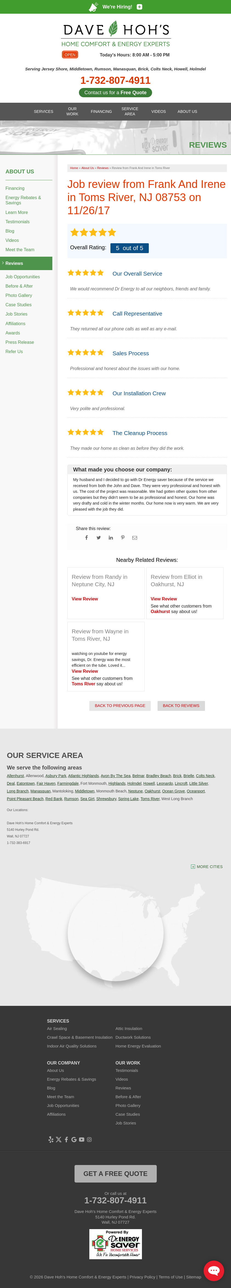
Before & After (19, 286)
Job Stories (16, 314)
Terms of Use (171, 1277)
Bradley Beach (158, 776)
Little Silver (198, 783)
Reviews (14, 263)
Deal (11, 783)
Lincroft (181, 783)
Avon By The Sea (115, 776)
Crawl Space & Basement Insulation (80, 1037)
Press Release (19, 342)
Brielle (189, 776)
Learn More (16, 212)
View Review (85, 599)
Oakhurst (160, 611)
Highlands (117, 783)
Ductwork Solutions (133, 1037)
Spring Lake (128, 799)
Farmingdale (68, 783)
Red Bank (53, 799)
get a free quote (115, 1173)
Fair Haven (46, 783)
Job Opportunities (22, 276)
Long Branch (17, 791)
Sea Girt (87, 799)
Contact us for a (115, 92)
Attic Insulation (129, 1028)
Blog (9, 231)
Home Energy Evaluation (138, 1046)
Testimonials (17, 221)
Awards (12, 333)
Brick (177, 776)
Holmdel (134, 783)
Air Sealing (57, 1028)
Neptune (135, 791)
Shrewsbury (106, 799)
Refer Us (14, 351)
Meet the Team (20, 249)
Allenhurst (15, 776)
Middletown (85, 791)
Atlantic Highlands (83, 776)
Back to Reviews (181, 705)
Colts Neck (205, 776)
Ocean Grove (173, 791)
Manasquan (40, 791)
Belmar (138, 776)
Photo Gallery (18, 295)
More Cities (210, 867)
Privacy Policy (142, 1277)
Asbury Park (55, 776)
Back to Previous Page (120, 705)
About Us (19, 171)
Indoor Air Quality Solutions (72, 1046)
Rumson (71, 799)
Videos (12, 240)
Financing (14, 188)
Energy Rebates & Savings (23, 200)
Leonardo (165, 783)
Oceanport (196, 791)
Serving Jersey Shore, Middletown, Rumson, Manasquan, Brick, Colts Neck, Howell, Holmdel (115, 69)
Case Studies (18, 304)
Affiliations (15, 323)
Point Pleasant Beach (25, 799)
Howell (149, 783)
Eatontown (26, 783)
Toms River (83, 684)
